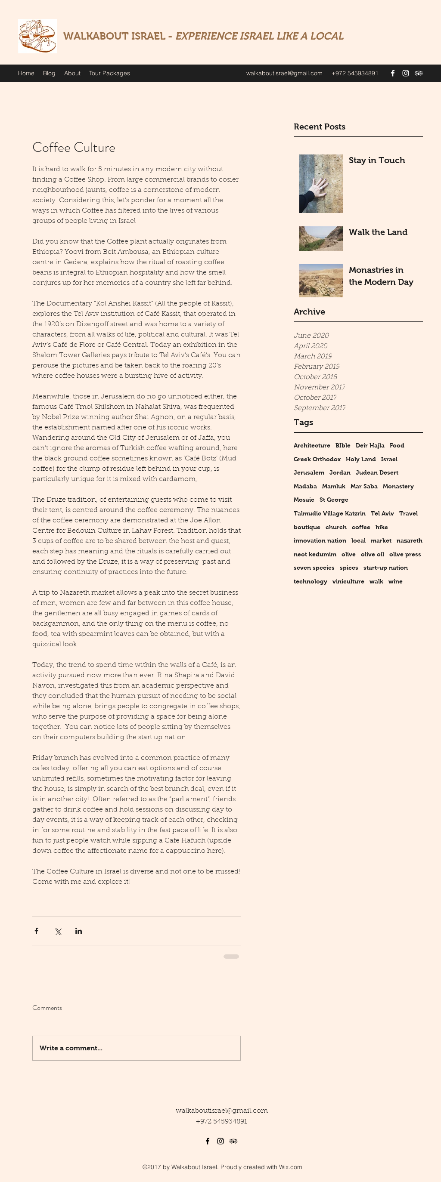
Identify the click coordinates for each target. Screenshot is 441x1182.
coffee (361, 527)
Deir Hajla (370, 445)
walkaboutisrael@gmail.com (284, 73)
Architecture (312, 445)
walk (376, 581)
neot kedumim (315, 554)
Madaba (305, 486)
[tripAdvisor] (418, 73)
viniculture (348, 581)
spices (349, 567)
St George (334, 499)
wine (395, 581)
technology (310, 581)
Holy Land (361, 459)
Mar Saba (364, 486)
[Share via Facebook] (36, 931)
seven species (314, 567)
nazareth (409, 540)
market (381, 540)
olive (349, 554)
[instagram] (405, 73)
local (358, 540)
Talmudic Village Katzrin (330, 513)
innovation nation (320, 540)
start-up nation (385, 567)
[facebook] (392, 73)
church (336, 527)
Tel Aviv (382, 513)
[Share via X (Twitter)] (57, 931)
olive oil (372, 554)
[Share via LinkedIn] (79, 931)
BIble (343, 445)
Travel (408, 513)
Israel (389, 459)
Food (397, 445)
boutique (307, 527)
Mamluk (333, 486)
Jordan (340, 472)
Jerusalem (309, 472)
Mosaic (304, 499)
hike (382, 527)
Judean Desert (377, 472)
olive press (405, 554)
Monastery (398, 486)
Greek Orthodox (317, 459)
